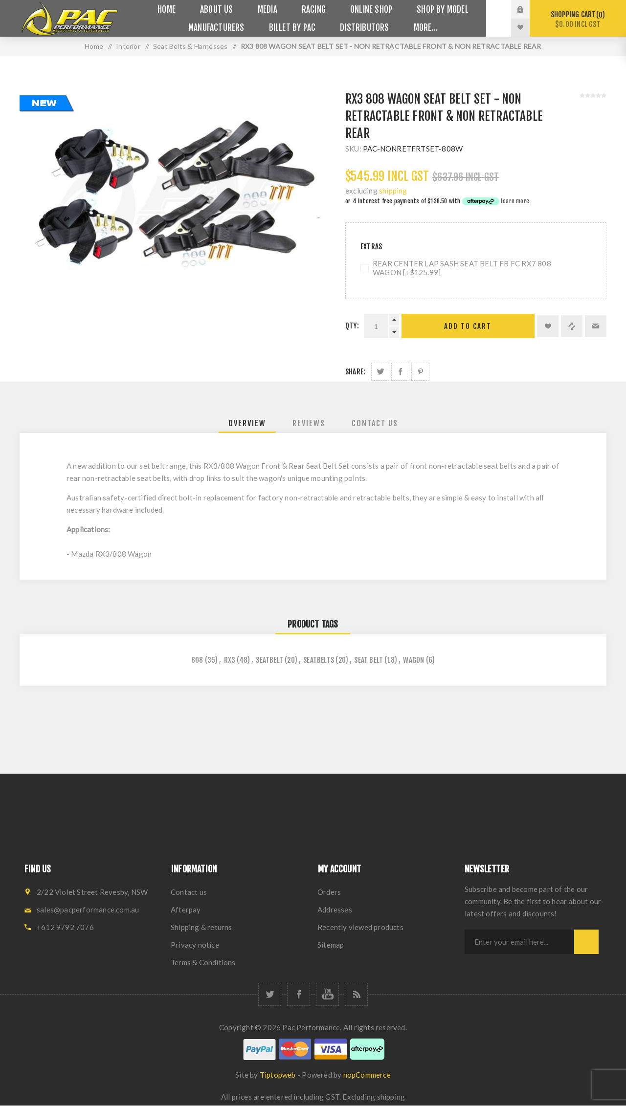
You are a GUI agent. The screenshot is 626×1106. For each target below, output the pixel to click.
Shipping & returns (201, 927)
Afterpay (186, 909)
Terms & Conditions (203, 962)
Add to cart (468, 326)
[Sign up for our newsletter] (519, 942)
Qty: (352, 325)
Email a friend (595, 326)
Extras (371, 246)
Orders (329, 892)
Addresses (334, 909)
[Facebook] (298, 994)
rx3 (230, 660)
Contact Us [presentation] (375, 423)
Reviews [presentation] (308, 423)
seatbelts (318, 660)
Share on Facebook (400, 372)
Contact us (189, 892)
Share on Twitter (380, 372)
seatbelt (269, 660)
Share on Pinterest (420, 372)
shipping (393, 190)
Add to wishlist (548, 326)
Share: (355, 371)
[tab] (247, 423)
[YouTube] (327, 994)
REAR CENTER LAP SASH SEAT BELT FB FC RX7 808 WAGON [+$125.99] (462, 268)
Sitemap (330, 944)
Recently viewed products (360, 927)
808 (197, 660)
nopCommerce (367, 1074)
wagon (413, 660)
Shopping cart (578, 19)
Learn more (515, 201)
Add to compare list (571, 326)
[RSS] (356, 994)
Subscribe (586, 942)
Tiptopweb (278, 1074)
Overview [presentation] (247, 423)
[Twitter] (269, 994)
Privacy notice (195, 944)
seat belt (368, 660)
